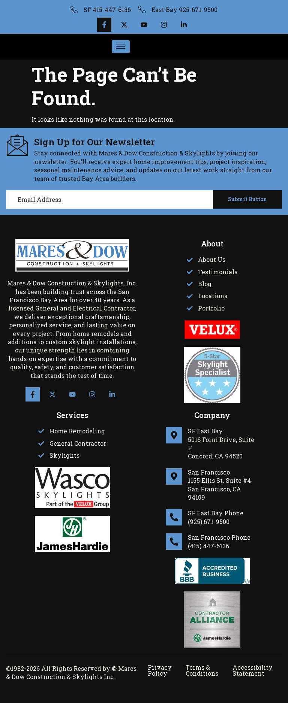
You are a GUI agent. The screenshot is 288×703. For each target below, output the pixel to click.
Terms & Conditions (202, 670)
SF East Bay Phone (215, 513)
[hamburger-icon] (120, 47)
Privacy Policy (160, 670)
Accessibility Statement (252, 670)
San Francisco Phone (219, 537)
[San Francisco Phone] (174, 541)
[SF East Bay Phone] (174, 517)
